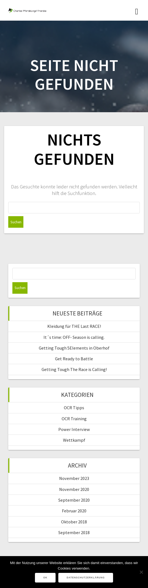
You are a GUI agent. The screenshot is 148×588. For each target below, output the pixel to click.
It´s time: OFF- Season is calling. (74, 337)
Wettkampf (74, 440)
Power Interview (74, 429)
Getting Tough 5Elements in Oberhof (74, 348)
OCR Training (74, 418)
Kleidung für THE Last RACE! (74, 326)
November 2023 (74, 478)
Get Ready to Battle (74, 358)
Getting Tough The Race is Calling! (74, 369)
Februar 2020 (74, 510)
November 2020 (74, 489)
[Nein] (141, 572)
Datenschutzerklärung (86, 577)
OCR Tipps (74, 407)
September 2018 (74, 532)
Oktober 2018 (74, 521)
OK (45, 577)
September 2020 (74, 500)
